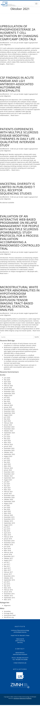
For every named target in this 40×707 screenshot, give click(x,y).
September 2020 (9, 501)
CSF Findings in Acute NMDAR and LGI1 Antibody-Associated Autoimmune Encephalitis (17, 84)
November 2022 (9, 450)
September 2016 (9, 580)
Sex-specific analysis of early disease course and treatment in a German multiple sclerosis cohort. (20, 344)
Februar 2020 (8, 515)
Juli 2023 (7, 435)
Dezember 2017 (9, 556)
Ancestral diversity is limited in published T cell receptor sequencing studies (17, 188)
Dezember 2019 (9, 517)
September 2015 (9, 598)
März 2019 (7, 535)
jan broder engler (22, 43)
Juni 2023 (7, 437)
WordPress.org (9, 617)
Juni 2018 (7, 547)
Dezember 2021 (9, 472)
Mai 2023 (7, 439)
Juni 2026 (7, 378)
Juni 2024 (7, 417)
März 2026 (7, 384)
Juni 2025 (7, 399)
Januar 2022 (8, 470)
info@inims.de (22, 663)
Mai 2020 (7, 509)
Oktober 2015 (8, 596)
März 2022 (7, 466)
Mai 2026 (7, 380)
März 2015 (7, 600)
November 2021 (9, 474)
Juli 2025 (7, 397)
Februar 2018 (8, 552)
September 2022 (9, 454)
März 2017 (7, 570)
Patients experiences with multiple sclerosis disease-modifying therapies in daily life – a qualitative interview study (20, 137)
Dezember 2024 (9, 409)
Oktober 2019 (8, 521)
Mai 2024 (7, 419)
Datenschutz (23, 698)
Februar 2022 (8, 468)
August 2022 (8, 456)
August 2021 (8, 480)
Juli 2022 (7, 458)
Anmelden (7, 611)
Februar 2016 (8, 590)
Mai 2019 (7, 531)
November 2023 (9, 429)
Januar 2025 (8, 407)
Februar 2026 (8, 386)
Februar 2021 (8, 492)
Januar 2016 (8, 592)
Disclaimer (29, 698)
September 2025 (9, 393)
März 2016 (7, 588)
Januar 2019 (8, 539)
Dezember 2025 (9, 389)
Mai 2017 (7, 566)
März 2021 (7, 490)
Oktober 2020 (8, 499)
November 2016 (9, 576)
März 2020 (7, 513)
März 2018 (7, 550)
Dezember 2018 (9, 541)
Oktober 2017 (8, 558)
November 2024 (9, 411)
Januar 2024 (8, 425)
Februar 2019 (8, 537)
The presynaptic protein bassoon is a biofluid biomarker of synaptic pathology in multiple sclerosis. (22, 356)
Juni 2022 (7, 460)
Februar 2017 (8, 572)
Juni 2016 (7, 584)
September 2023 (9, 433)
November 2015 (9, 594)
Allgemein (7, 45)
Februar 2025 (8, 405)
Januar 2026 (8, 387)
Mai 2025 (7, 401)
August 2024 (8, 415)
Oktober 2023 (8, 431)
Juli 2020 (7, 505)
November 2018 (9, 543)
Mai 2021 (7, 486)
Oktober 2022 (8, 452)
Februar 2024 (8, 423)
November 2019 (9, 519)
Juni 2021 (7, 484)
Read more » (10, 64)
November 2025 (9, 391)
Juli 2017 (7, 562)
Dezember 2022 (9, 448)
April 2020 (7, 511)
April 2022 (7, 464)
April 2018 (7, 548)
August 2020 (8, 503)
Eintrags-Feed (8, 613)
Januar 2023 (8, 446)
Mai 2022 (7, 462)
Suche (37, 337)
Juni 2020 (7, 507)
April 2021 (7, 488)
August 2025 (8, 395)
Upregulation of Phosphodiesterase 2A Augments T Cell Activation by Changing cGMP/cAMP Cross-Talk (19, 32)
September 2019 (9, 523)
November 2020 (9, 497)
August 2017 (8, 560)
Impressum (16, 698)
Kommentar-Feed (9, 615)
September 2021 (9, 478)
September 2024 (9, 413)
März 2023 (7, 442)
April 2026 (7, 382)
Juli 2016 (7, 582)
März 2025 (7, 403)
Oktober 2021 (8, 476)
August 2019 (8, 525)
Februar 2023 (8, 444)
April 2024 (7, 421)
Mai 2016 (7, 586)
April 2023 (7, 440)
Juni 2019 (7, 529)
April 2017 (7, 568)
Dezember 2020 (9, 495)
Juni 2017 (7, 564)
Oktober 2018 (8, 545)
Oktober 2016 (8, 578)
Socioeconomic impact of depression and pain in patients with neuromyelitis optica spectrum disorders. (20, 367)
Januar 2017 (8, 574)
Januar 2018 (8, 554)
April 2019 (7, 533)
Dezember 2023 (9, 427)
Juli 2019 (7, 527)
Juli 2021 (7, 482)
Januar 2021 (8, 493)
